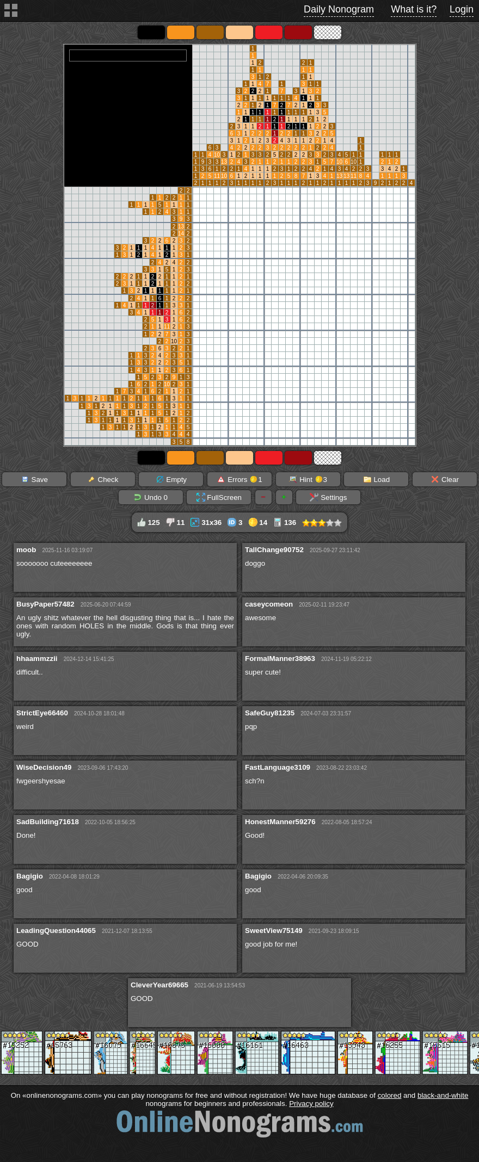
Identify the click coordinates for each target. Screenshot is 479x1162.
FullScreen (219, 497)
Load (376, 479)
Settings (328, 497)
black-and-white (442, 1095)
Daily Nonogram (339, 9)
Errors (239, 479)
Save (34, 479)
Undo (150, 497)
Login (462, 9)
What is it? (414, 9)
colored (390, 1095)
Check (102, 479)
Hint (307, 479)
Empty (171, 479)
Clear (445, 479)
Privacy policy (311, 1103)
